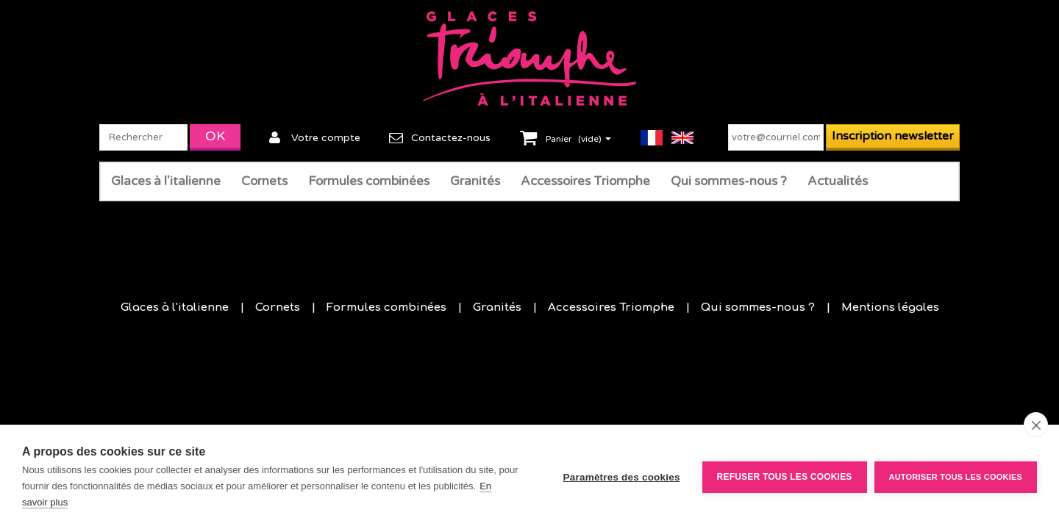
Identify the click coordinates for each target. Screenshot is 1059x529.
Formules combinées (368, 181)
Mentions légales (890, 307)
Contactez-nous (451, 138)
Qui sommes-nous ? (729, 181)
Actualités (837, 181)
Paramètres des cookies (621, 477)
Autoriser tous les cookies (955, 476)
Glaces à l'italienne (166, 181)
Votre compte (325, 138)
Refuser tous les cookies (784, 477)
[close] (1036, 424)
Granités (475, 181)
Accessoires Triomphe (585, 181)
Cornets (264, 181)
